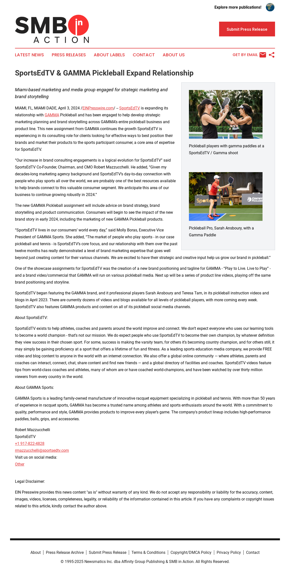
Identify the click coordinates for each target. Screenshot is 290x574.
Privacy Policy (229, 552)
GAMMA (52, 115)
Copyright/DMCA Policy (191, 552)
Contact (144, 55)
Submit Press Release (107, 552)
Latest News (29, 55)
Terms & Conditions (148, 552)
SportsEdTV (129, 108)
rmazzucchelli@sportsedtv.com (42, 450)
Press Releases (69, 55)
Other (19, 464)
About (35, 552)
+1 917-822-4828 (29, 443)
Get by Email (249, 54)
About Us (174, 55)
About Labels (109, 55)
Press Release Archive (65, 552)
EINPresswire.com (98, 108)
